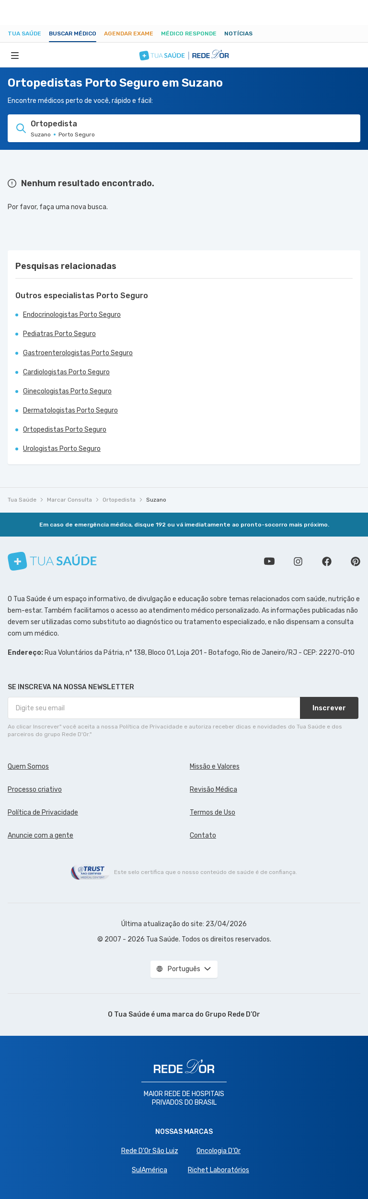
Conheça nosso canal (269, 561)
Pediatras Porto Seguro (59, 334)
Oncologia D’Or (218, 1151)
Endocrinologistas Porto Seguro (72, 315)
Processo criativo (35, 789)
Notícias (238, 33)
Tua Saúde (24, 33)
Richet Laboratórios (218, 1170)
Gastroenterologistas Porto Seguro (78, 353)
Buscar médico (72, 33)
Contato (203, 835)
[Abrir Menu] (15, 55)
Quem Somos (28, 766)
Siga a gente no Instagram (298, 561)
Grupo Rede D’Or (232, 1014)
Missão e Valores (215, 766)
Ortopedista (119, 499)
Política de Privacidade (43, 812)
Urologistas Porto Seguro (62, 449)
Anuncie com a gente (40, 835)
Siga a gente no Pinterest (355, 561)
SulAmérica (149, 1170)
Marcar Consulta (69, 499)
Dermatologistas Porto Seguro (70, 410)
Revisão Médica (213, 789)
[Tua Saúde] (52, 561)
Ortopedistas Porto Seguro (64, 430)
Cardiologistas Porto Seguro (66, 372)
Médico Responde (189, 33)
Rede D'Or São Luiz (149, 1151)
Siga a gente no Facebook (327, 561)
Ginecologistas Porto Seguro (67, 391)
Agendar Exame (128, 33)
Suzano (156, 499)
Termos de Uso (212, 812)
